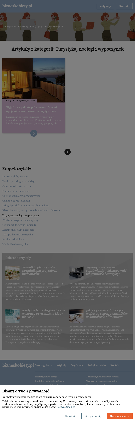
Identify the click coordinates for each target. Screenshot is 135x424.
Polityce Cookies (66, 407)
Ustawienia (70, 416)
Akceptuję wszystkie (119, 416)
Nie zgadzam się (93, 416)
